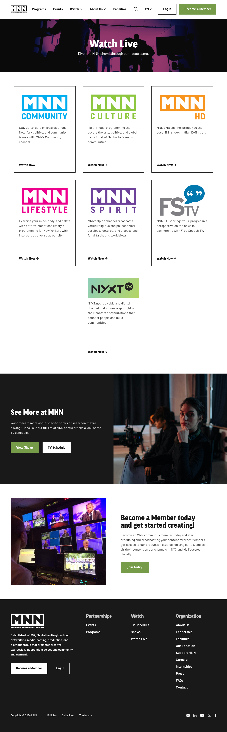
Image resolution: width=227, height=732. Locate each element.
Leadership (184, 632)
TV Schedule (56, 447)
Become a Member (29, 668)
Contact (182, 687)
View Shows (25, 447)
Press (180, 673)
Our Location (185, 646)
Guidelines (68, 715)
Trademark (85, 715)
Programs (39, 9)
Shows (135, 632)
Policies (52, 715)
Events (58, 9)
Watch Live (139, 639)
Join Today (135, 567)
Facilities (119, 9)
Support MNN (186, 653)
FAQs (179, 680)
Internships (184, 666)
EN (147, 9)
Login (167, 9)
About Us (96, 9)
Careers (181, 659)
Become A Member (197, 9)
